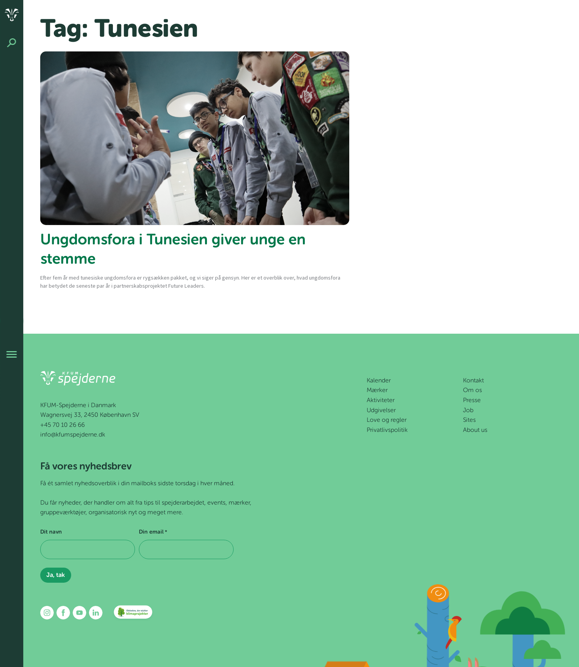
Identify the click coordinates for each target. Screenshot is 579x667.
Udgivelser (381, 411)
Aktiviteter (381, 400)
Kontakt (473, 381)
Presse (472, 400)
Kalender (379, 381)
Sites (469, 420)
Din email (153, 532)
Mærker (377, 390)
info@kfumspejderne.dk (72, 435)
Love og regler (386, 420)
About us (475, 430)
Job (468, 411)
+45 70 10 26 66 (62, 425)
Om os (472, 390)
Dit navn (51, 532)
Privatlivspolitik (387, 430)
